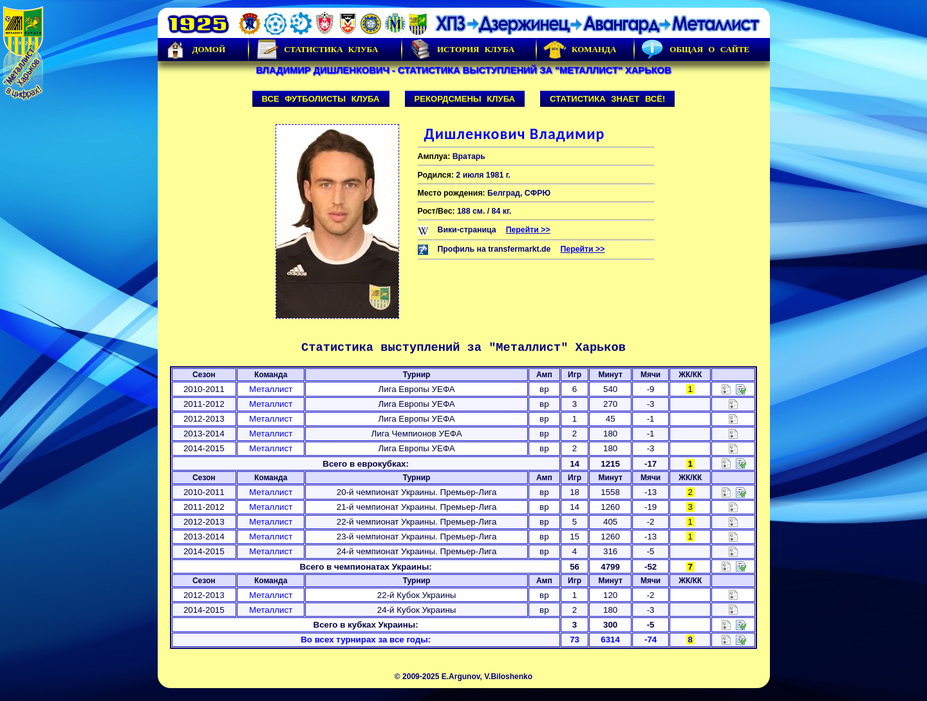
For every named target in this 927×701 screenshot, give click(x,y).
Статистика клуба (317, 49)
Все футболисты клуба (321, 99)
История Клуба (461, 49)
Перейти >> (528, 229)
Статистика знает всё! (607, 99)
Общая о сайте (695, 49)
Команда (579, 49)
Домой (195, 49)
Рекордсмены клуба (465, 99)
